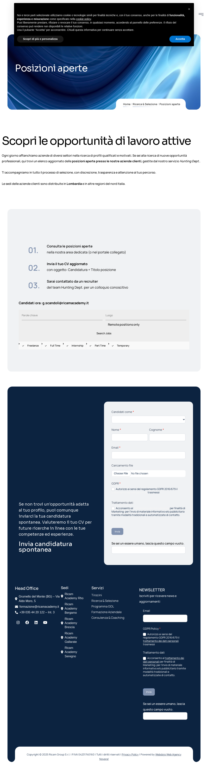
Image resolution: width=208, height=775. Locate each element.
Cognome (156, 430)
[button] (189, 9)
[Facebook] (27, 623)
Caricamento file (122, 465)
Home (126, 104)
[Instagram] (18, 623)
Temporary (120, 345)
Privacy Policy (130, 754)
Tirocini (96, 595)
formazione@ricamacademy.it (39, 606)
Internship (74, 345)
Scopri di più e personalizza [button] (40, 38)
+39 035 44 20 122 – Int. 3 (37, 612)
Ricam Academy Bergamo (69, 608)
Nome (116, 430)
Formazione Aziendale (106, 612)
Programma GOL (102, 606)
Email (115, 448)
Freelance (30, 345)
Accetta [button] (180, 38)
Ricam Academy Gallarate (69, 637)
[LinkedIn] (36, 623)
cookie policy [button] (83, 18)
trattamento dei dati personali (129, 492)
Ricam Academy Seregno (69, 652)
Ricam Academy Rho (72, 596)
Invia (117, 531)
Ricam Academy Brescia (69, 623)
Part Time (97, 345)
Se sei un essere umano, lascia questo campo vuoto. (147, 543)
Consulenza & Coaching (107, 618)
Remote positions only (124, 324)
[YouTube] (45, 623)
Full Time (52, 345)
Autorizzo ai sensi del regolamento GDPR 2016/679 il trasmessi (144, 490)
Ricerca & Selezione (145, 104)
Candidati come (122, 412)
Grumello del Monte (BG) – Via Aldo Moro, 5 (39, 599)
